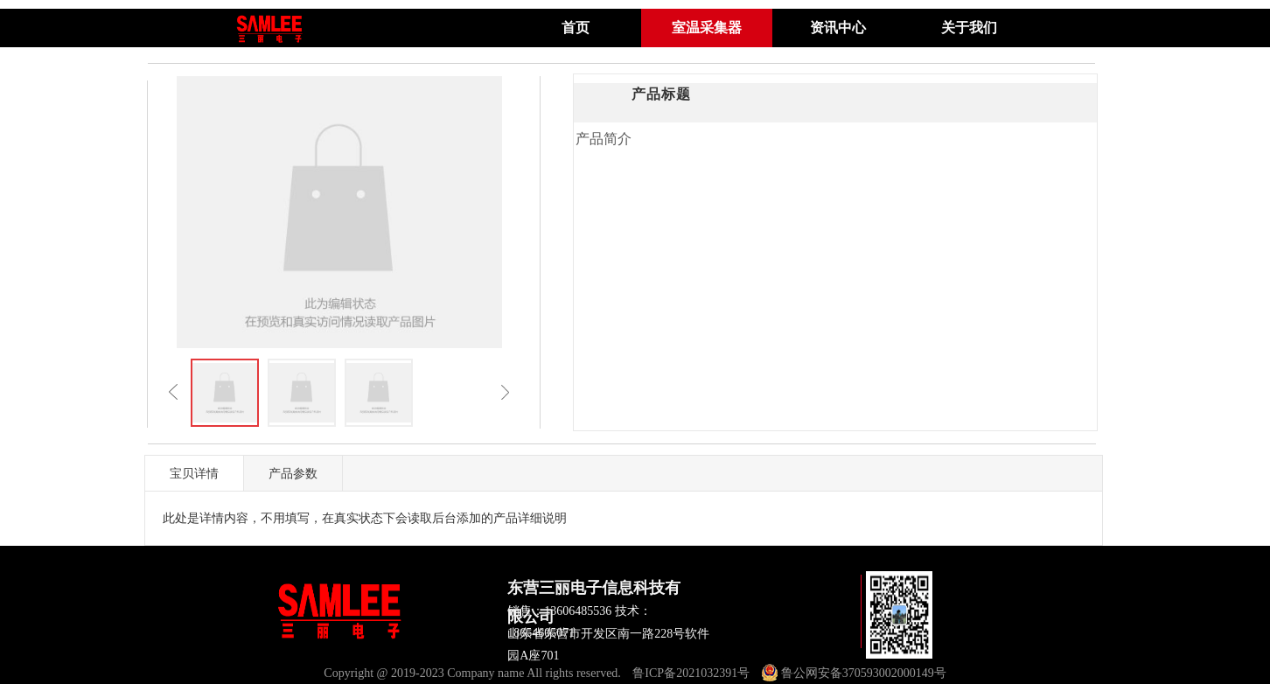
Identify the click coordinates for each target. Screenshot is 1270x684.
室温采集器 (707, 27)
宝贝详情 (194, 473)
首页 (576, 27)
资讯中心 (838, 27)
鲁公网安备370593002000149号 (854, 673)
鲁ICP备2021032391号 (691, 673)
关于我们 (969, 27)
